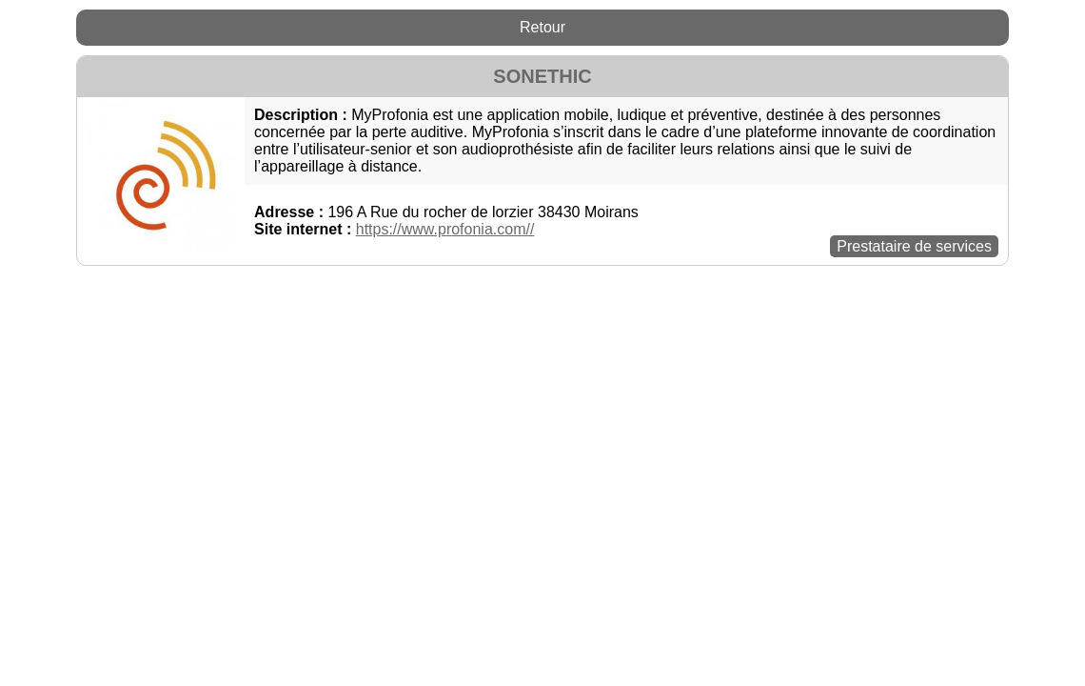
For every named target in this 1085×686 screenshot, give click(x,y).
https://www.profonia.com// (445, 229)
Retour (542, 27)
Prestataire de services (914, 246)
